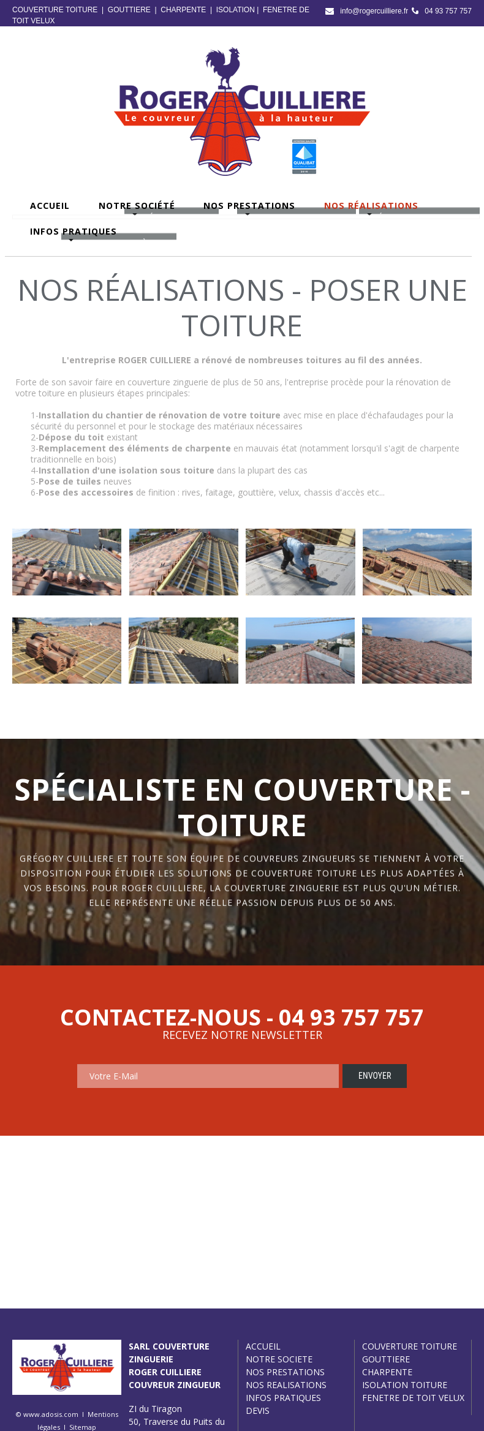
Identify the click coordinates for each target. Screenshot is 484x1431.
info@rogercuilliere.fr (374, 11)
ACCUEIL (263, 1346)
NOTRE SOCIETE (279, 1359)
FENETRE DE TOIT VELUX (413, 1397)
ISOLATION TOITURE (404, 1385)
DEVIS (258, 1410)
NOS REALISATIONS (286, 1385)
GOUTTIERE (129, 10)
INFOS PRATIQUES (283, 1397)
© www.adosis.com (47, 1414)
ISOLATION (235, 10)
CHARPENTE (183, 10)
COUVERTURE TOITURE (54, 10)
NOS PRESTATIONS (285, 1372)
